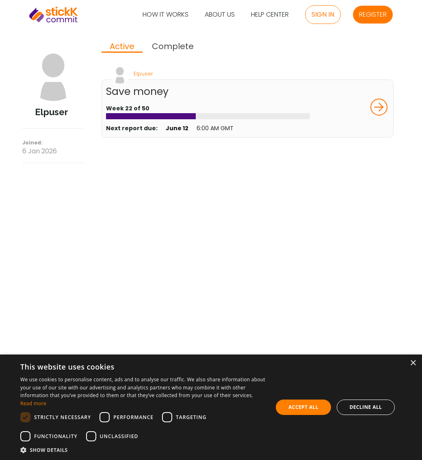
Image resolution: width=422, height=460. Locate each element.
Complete (173, 46)
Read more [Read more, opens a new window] (33, 403)
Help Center (270, 15)
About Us (220, 15)
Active (122, 46)
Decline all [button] (365, 407)
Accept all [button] (303, 407)
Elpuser (143, 73)
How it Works (165, 15)
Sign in (323, 14)
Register (373, 14)
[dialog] (211, 407)
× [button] (413, 363)
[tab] (122, 47)
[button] (143, 450)
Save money (137, 91)
